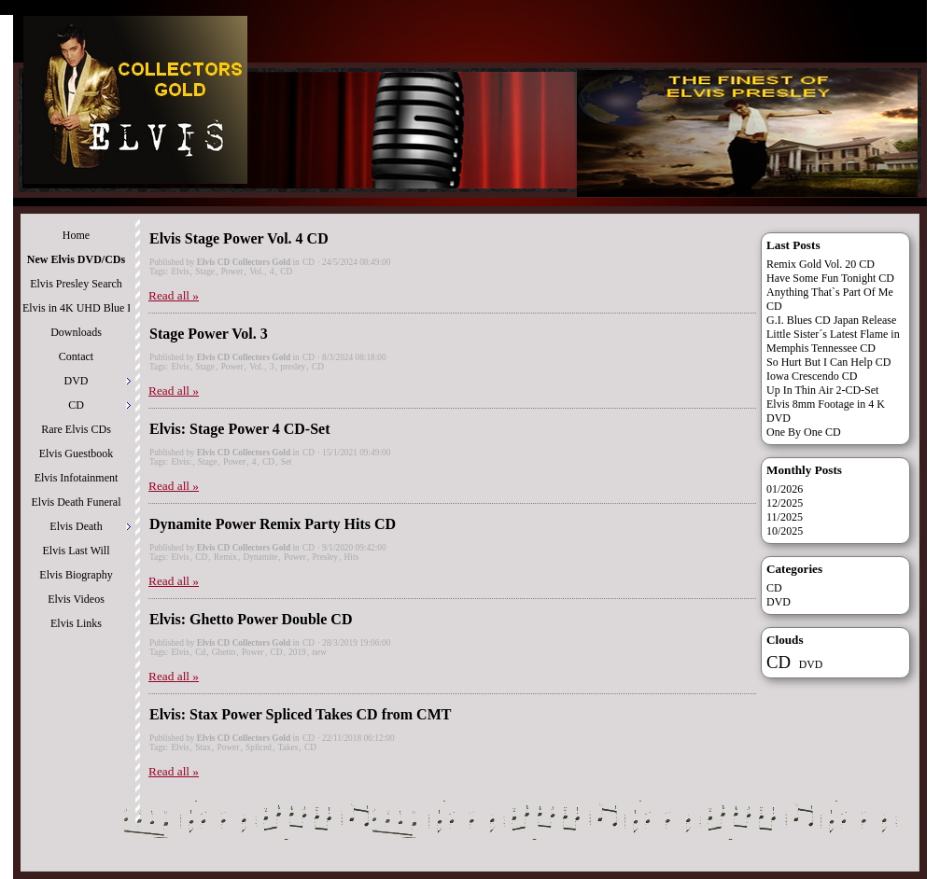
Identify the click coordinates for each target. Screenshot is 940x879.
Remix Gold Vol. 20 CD (820, 264)
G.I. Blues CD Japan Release (831, 320)
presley (292, 366)
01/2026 (784, 488)
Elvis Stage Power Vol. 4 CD (239, 238)
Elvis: (181, 462)
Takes (288, 747)
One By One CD (803, 432)
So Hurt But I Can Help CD (828, 362)
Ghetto (223, 652)
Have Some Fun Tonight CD (830, 278)
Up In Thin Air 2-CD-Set (822, 390)
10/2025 (784, 530)
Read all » (173, 295)
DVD (778, 601)
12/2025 (784, 502)
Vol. (256, 271)
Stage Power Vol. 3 (208, 334)
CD (308, 262)
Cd (200, 652)
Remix (225, 557)
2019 (297, 652)
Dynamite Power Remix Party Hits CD (272, 524)
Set (286, 462)
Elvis (180, 271)
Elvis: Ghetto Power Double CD (250, 619)
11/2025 (784, 516)
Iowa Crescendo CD (811, 376)
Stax (203, 747)
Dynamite (260, 557)
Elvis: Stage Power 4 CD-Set (239, 429)
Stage (205, 271)
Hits (351, 557)
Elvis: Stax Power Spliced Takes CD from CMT (300, 714)
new (319, 652)
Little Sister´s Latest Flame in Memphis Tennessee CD (833, 341)
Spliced (259, 747)
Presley (324, 557)
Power (232, 271)
